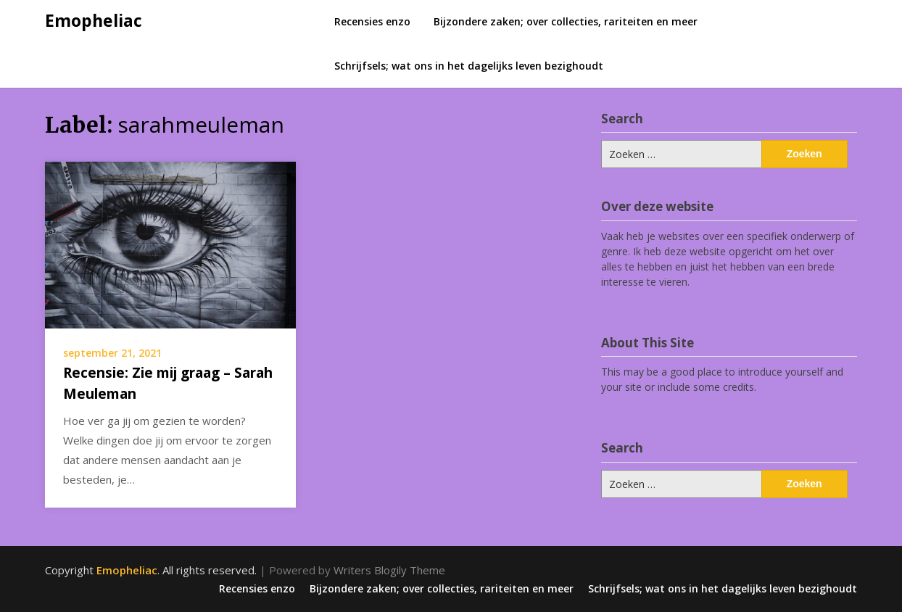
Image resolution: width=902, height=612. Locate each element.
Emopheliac (93, 20)
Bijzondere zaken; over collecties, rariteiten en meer (566, 21)
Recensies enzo (372, 21)
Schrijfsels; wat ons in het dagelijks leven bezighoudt (468, 66)
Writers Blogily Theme (389, 570)
